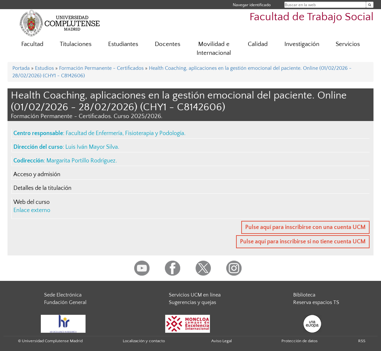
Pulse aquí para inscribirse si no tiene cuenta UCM (303, 241)
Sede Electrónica (63, 295)
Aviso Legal (221, 341)
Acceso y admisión (36, 174)
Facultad (32, 44)
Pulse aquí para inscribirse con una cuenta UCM (305, 227)
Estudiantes (123, 44)
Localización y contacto (144, 341)
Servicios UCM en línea (195, 295)
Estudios (44, 68)
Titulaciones (75, 44)
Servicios (348, 44)
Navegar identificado (252, 5)
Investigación (301, 44)
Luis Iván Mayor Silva (91, 147)
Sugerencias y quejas (192, 302)
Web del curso (31, 202)
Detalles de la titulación (42, 188)
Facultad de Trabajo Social (311, 17)
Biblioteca (304, 295)
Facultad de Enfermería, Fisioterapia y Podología (125, 133)
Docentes (167, 44)
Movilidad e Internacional (214, 48)
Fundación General (65, 302)
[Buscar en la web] (369, 5)
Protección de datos (299, 341)
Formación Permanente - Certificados (101, 68)
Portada (21, 68)
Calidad (258, 44)
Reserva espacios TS (316, 302)
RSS (361, 341)
